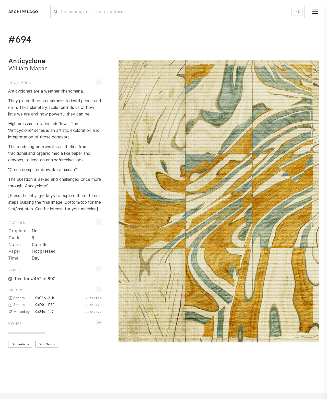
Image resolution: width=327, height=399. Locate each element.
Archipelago (23, 12)
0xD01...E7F (44, 304)
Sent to (19, 297)
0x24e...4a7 (44, 311)
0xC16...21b (44, 297)
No (35, 231)
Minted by (21, 311)
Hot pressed (44, 251)
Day (36, 258)
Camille (40, 244)
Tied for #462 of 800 (34, 279)
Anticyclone (26, 61)
